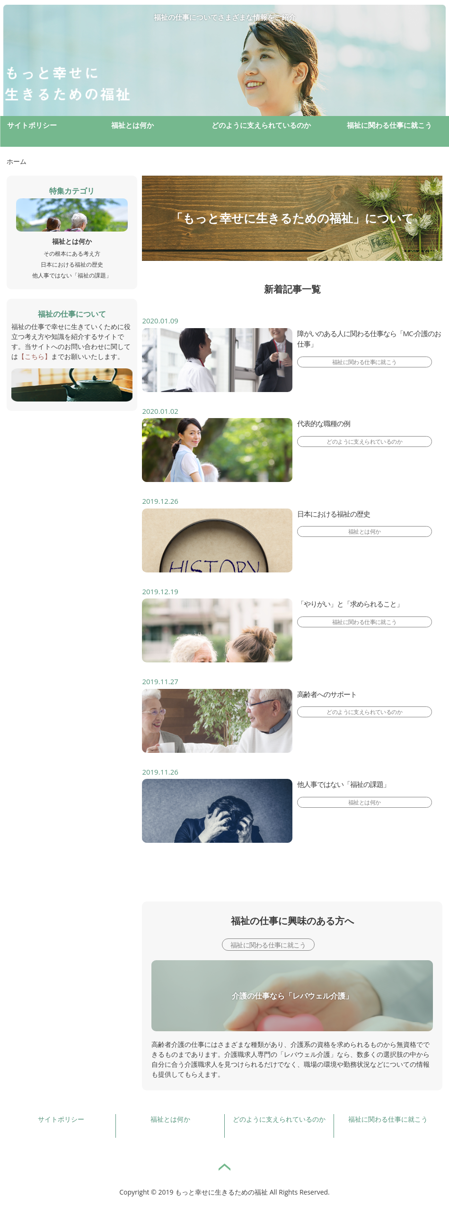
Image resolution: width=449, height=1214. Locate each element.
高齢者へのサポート (327, 694)
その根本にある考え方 (72, 254)
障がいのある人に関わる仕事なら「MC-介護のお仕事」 (369, 339)
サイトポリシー (32, 125)
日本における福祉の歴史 (333, 513)
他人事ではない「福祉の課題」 (343, 784)
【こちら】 (34, 356)
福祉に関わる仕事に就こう (389, 125)
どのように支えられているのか (261, 125)
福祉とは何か (132, 125)
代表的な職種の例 (323, 423)
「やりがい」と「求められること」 (350, 603)
